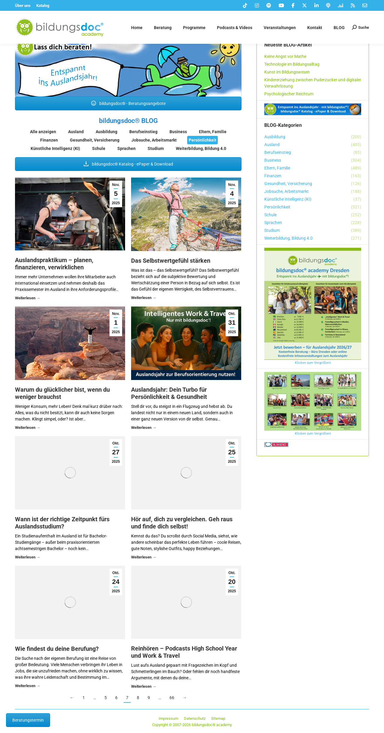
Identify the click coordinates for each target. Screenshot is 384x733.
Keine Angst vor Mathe (285, 56)
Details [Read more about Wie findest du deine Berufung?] (27, 687)
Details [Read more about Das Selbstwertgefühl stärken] (143, 298)
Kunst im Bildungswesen (287, 72)
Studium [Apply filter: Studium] (156, 148)
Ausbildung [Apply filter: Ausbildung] (106, 131)
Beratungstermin (28, 720)
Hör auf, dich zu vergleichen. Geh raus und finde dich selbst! (181, 523)
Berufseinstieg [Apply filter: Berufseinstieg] (143, 131)
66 (172, 697)
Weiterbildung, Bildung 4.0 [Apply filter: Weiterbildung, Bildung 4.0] (201, 148)
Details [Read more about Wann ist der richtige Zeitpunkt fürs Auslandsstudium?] (27, 558)
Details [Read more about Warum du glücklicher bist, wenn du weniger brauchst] (27, 428)
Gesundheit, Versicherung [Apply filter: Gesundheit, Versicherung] (94, 140)
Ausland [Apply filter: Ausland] (76, 131)
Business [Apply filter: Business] (178, 131)
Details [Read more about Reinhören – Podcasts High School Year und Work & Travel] (143, 687)
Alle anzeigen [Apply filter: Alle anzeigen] (43, 131)
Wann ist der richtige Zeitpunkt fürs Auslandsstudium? (62, 523)
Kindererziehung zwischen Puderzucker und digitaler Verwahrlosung (312, 82)
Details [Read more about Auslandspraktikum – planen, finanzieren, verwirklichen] (27, 299)
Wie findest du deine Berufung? (57, 648)
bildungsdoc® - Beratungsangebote (128, 103)
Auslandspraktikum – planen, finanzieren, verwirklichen (54, 263)
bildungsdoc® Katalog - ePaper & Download (128, 164)
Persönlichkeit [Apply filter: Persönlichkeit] (202, 140)
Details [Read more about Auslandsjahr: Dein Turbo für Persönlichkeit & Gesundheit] (143, 428)
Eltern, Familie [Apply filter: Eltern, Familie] (212, 131)
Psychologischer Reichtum (289, 93)
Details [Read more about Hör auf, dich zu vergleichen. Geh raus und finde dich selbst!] (143, 558)
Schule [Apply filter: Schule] (98, 148)
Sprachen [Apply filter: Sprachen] (126, 148)
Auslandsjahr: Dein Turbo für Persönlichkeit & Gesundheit (169, 393)
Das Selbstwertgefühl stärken (170, 260)
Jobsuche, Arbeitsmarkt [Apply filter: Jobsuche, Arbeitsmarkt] (154, 140)
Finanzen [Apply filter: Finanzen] (49, 140)
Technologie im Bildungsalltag (292, 64)
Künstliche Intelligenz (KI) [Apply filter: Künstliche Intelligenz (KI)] (55, 148)
